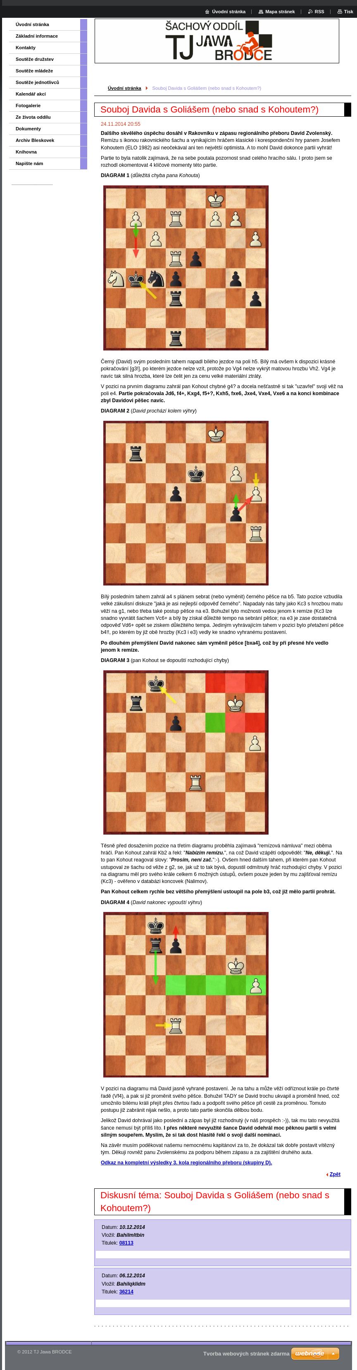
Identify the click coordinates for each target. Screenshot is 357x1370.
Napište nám (29, 163)
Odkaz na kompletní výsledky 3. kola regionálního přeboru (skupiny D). (186, 1163)
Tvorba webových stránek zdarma (246, 1354)
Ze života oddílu (33, 117)
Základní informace (37, 36)
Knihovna (26, 151)
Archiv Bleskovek (35, 140)
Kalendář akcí (31, 93)
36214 (126, 1292)
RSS (319, 11)
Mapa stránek (280, 11)
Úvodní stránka (124, 88)
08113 (126, 1243)
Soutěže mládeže (34, 70)
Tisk (348, 11)
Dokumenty (28, 128)
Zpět (335, 1174)
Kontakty (26, 47)
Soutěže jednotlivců (37, 82)
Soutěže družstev (35, 59)
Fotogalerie (28, 105)
